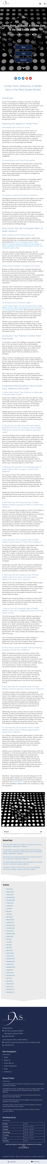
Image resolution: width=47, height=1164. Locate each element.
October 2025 (9, 903)
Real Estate (38, 34)
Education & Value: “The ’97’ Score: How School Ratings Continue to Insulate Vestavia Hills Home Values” (21, 868)
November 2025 (10, 900)
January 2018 (10, 986)
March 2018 (9, 981)
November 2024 (10, 928)
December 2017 (10, 989)
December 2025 (10, 897)
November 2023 (10, 961)
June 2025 (9, 908)
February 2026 (10, 891)
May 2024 (9, 944)
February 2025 (10, 919)
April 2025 (9, 914)
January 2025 (10, 922)
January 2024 (10, 956)
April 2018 (9, 978)
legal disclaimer (17, 782)
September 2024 (10, 933)
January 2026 (10, 894)
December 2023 (10, 958)
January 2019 (10, 972)
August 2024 (9, 936)
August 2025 (9, 905)
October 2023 (9, 964)
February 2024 (10, 953)
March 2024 (9, 950)
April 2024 (9, 947)
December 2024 (10, 925)
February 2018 (10, 983)
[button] (40, 3)
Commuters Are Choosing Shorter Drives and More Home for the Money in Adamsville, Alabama (22, 858)
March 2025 (9, 917)
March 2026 (9, 889)
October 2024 (9, 931)
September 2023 (10, 967)
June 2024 (9, 942)
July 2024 (8, 939)
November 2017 (10, 992)
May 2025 (9, 911)
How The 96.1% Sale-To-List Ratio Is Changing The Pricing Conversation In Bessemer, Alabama (22, 845)
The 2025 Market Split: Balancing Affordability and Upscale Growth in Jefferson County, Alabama (22, 863)
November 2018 (10, 975)
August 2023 (9, 970)
